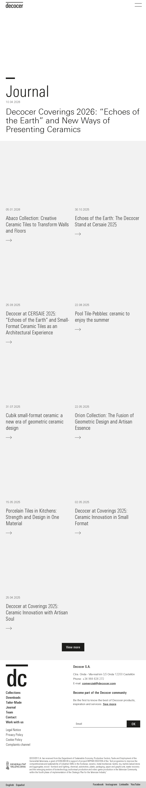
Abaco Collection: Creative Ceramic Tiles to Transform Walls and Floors (37, 224)
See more (109, 704)
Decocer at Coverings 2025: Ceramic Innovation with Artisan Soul (37, 612)
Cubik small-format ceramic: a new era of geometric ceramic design (34, 421)
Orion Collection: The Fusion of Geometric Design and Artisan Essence (104, 421)
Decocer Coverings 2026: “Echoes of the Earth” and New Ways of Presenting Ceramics (72, 120)
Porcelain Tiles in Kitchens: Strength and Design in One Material (32, 517)
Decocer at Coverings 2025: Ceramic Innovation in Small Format (101, 517)
